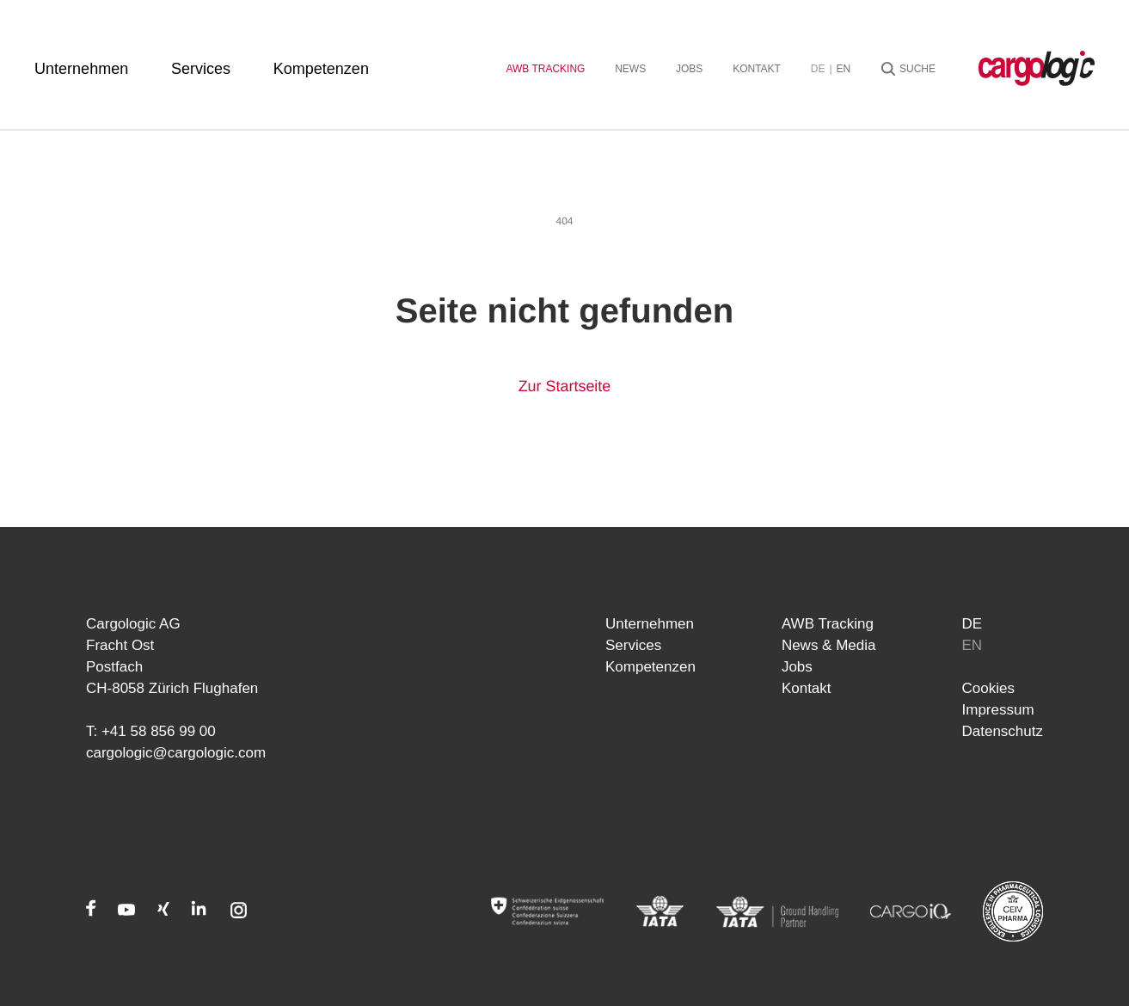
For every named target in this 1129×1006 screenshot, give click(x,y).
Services (200, 68)
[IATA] (660, 911)
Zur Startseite (564, 386)
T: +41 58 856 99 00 (151, 731)
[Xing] (163, 911)
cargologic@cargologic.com (176, 753)
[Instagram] (238, 911)
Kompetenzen (321, 68)
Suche (917, 69)
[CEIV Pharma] (1013, 911)
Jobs (689, 69)
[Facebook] (91, 911)
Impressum (998, 710)
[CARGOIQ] (910, 911)
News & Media (829, 645)
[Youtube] (127, 911)
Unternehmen (81, 68)
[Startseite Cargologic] (1037, 68)
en (844, 69)
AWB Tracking (545, 69)
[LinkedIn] (198, 911)
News (630, 69)
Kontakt (757, 69)
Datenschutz (1003, 731)
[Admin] (547, 911)
